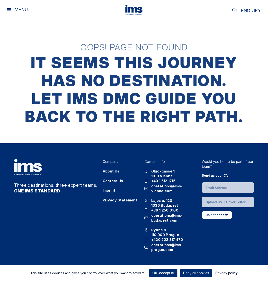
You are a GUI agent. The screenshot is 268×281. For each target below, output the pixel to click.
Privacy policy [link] (226, 273)
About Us (111, 171)
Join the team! (217, 215)
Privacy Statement (120, 200)
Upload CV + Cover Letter (226, 202)
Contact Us (113, 181)
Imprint (109, 190)
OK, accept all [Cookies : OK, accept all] (163, 273)
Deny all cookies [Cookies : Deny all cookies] (196, 273)
